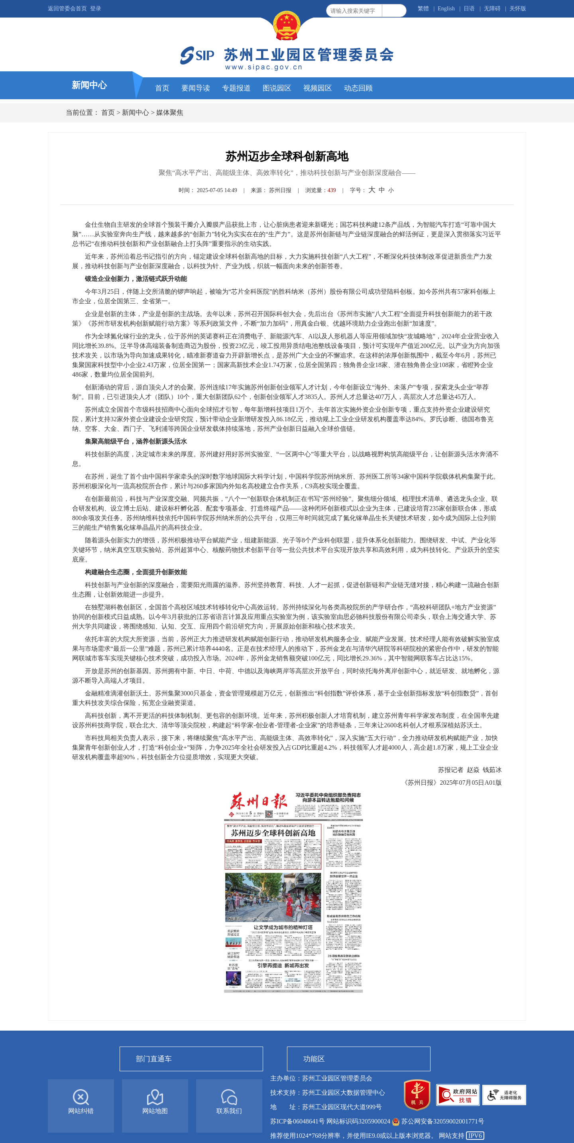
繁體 (423, 9)
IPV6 (475, 1135)
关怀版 (517, 9)
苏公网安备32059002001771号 (442, 1121)
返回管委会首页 (67, 9)
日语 (469, 9)
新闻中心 (135, 112)
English (446, 9)
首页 (108, 112)
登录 (95, 9)
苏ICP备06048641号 (298, 1121)
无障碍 (492, 9)
